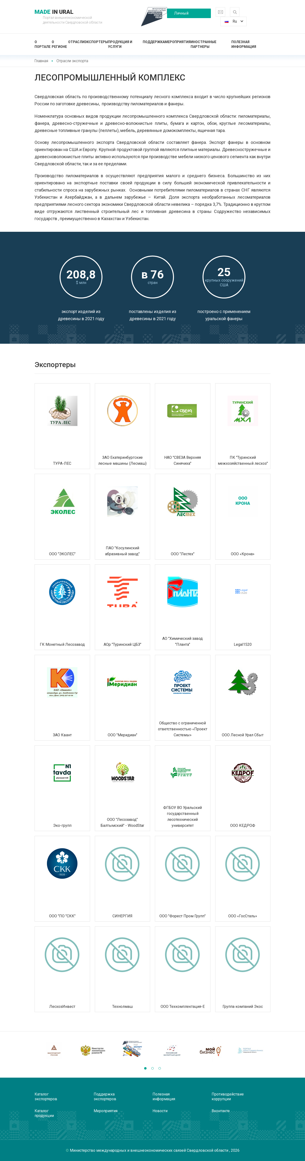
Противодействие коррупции (228, 1096)
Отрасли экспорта (72, 61)
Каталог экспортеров (46, 1096)
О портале (43, 44)
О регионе (59, 44)
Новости (160, 1111)
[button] (145, 1068)
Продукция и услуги (120, 44)
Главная (41, 61)
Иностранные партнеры (203, 44)
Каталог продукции (44, 1113)
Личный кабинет (181, 14)
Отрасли (76, 42)
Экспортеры (96, 42)
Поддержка (154, 42)
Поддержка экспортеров (105, 1096)
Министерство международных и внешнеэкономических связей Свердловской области (149, 1150)
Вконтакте (221, 1111)
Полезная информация (243, 44)
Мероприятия (178, 42)
